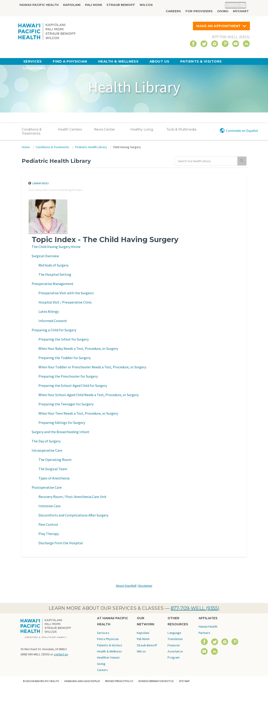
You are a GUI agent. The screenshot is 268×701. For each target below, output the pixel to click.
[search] (206, 161)
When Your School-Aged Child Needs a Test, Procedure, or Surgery (88, 395)
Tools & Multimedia (181, 129)
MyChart (241, 11)
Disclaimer (145, 586)
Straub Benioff (121, 5)
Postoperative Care (47, 487)
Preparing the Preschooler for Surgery (68, 376)
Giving (222, 11)
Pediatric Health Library (91, 147)
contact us (61, 654)
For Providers (199, 11)
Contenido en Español (242, 131)
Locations (34, 68)
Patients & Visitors (201, 61)
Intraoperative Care (47, 450)
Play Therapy (48, 533)
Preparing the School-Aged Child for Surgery (72, 385)
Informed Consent (52, 320)
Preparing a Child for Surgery (54, 330)
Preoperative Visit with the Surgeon (66, 293)
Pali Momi (93, 5)
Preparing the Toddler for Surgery (64, 357)
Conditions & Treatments (32, 131)
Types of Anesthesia (53, 478)
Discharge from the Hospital (60, 543)
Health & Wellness (118, 61)
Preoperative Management (53, 283)
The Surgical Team (52, 469)
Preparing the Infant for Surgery (63, 339)
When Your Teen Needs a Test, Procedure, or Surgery (78, 413)
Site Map (184, 681)
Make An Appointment (218, 26)
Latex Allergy (48, 311)
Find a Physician (70, 61)
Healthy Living (141, 129)
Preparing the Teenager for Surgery (65, 404)
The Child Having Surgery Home (56, 246)
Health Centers (70, 129)
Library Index (40, 183)
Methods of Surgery (53, 265)
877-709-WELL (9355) (195, 608)
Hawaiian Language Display (82, 681)
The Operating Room (54, 459)
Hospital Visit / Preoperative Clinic (65, 302)
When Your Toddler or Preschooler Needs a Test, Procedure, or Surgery (92, 367)
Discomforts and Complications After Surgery (73, 515)
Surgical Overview (45, 256)
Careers (173, 11)
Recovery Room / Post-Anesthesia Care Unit (72, 496)
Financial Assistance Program (175, 651)
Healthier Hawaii (108, 657)
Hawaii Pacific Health (39, 5)
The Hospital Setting (54, 274)
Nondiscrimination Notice (156, 681)
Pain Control (48, 524)
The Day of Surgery (46, 441)
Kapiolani (72, 5)
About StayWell (126, 586)
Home (26, 147)
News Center (104, 129)
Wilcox (146, 5)
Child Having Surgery (127, 147)
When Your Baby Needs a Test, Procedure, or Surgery (78, 348)
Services (32, 61)
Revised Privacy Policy (119, 681)
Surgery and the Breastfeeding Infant (60, 432)
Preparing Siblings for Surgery (61, 422)
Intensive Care (49, 506)
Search (233, 5)
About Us (159, 61)
